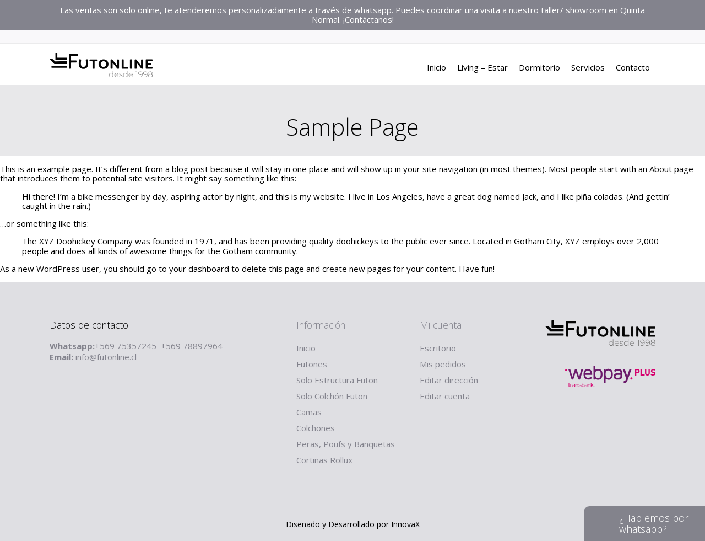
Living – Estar (482, 68)
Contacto (633, 68)
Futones (311, 363)
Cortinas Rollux (324, 459)
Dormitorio (539, 68)
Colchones (315, 427)
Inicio (436, 68)
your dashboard (199, 268)
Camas (309, 411)
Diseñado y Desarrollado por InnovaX (353, 524)
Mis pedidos (443, 363)
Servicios (588, 68)
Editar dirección (449, 379)
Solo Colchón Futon (331, 395)
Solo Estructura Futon (337, 379)
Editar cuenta (445, 395)
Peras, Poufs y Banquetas (345, 443)
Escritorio (438, 347)
